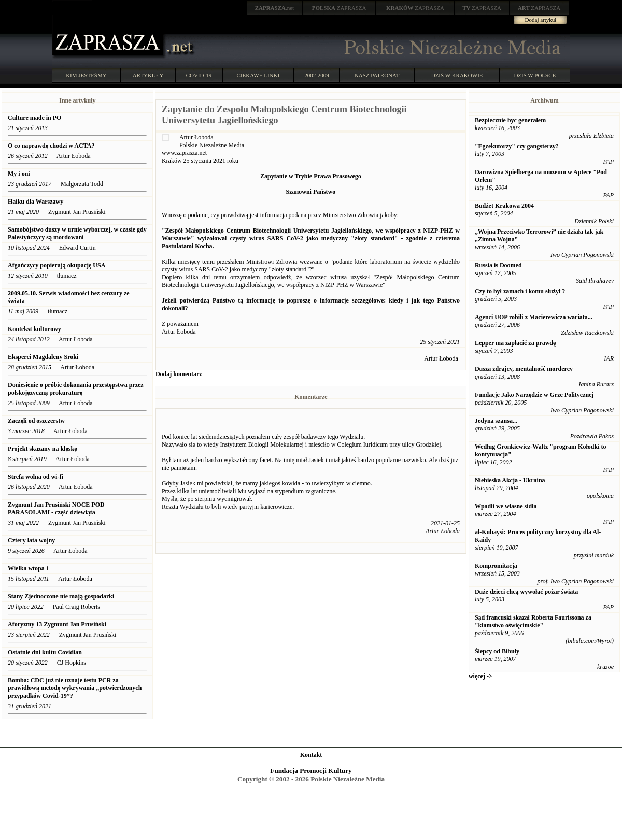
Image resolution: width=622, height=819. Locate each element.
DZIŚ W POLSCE (535, 75)
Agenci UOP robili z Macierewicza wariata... (533, 317)
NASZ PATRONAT (377, 75)
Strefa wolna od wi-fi (35, 476)
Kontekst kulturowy (34, 329)
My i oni (19, 173)
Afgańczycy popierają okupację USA (56, 265)
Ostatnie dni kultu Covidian (45, 652)
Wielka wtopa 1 (28, 568)
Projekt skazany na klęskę (42, 448)
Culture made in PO (34, 117)
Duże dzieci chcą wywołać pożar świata (526, 591)
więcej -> (480, 676)
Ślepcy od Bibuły (497, 651)
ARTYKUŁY (148, 75)
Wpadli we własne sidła (506, 506)
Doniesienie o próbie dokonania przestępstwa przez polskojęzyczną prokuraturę (76, 388)
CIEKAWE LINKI (258, 75)
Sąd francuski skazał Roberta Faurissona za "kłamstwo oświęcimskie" (533, 621)
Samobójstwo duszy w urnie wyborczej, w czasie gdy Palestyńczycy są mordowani (77, 233)
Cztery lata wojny (31, 540)
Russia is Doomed (498, 265)
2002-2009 (316, 75)
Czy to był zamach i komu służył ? (520, 291)
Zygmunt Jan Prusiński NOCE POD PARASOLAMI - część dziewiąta (56, 508)
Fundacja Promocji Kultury (310, 770)
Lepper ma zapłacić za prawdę (515, 343)
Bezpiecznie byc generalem (510, 120)
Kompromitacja (496, 565)
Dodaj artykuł (541, 20)
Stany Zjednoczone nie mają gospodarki (61, 596)
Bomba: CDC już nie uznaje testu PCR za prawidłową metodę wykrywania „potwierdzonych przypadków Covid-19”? (75, 688)
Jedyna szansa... (496, 420)
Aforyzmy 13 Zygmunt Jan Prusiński (57, 624)
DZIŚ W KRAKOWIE (457, 75)
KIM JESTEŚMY (86, 75)
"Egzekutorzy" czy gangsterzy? (517, 146)
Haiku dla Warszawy (35, 201)
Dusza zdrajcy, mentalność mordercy (524, 368)
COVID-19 (199, 75)
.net (274, 8)
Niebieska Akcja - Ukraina (510, 480)
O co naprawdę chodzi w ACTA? (51, 145)
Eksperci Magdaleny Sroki (43, 357)
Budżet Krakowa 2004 (504, 205)
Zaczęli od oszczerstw (36, 420)
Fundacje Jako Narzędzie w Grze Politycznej (534, 394)
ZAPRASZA (339, 8)
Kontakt (311, 754)
